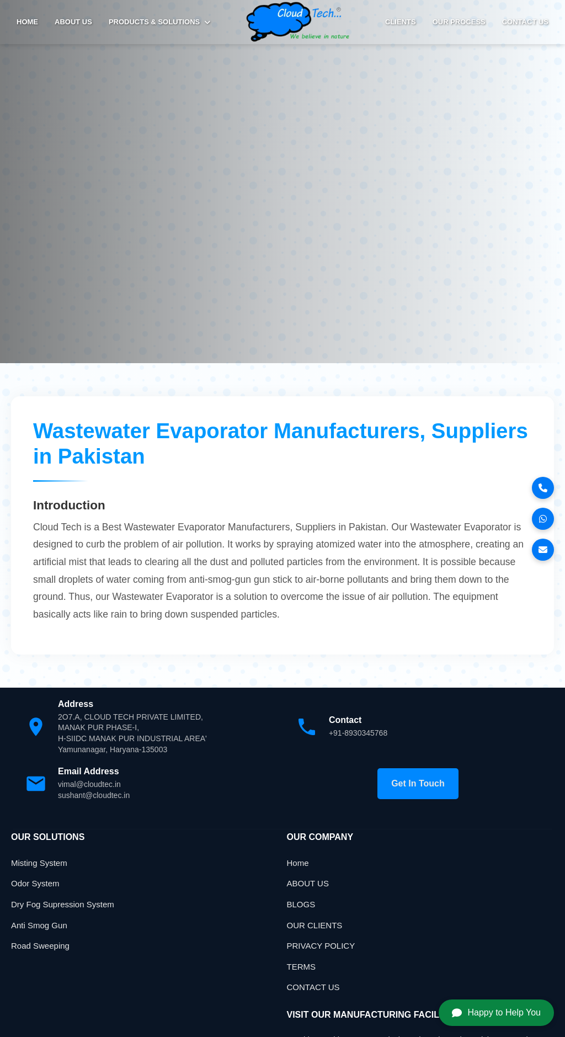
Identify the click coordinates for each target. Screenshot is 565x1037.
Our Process (459, 22)
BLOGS (301, 904)
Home (298, 863)
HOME (27, 22)
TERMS (301, 966)
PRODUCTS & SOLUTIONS (159, 22)
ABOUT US (73, 22)
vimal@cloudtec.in (89, 784)
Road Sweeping (40, 945)
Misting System (39, 863)
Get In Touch (418, 783)
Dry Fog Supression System (62, 904)
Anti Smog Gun (39, 925)
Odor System (35, 883)
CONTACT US (313, 987)
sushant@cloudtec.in (94, 795)
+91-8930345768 (358, 732)
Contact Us (525, 22)
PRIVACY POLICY (321, 945)
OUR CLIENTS (315, 925)
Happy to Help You (496, 1013)
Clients (400, 22)
